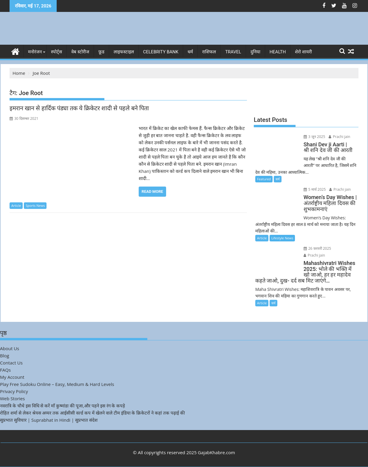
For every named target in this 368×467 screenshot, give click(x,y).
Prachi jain (339, 136)
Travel (233, 52)
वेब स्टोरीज (80, 52)
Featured (264, 179)
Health (278, 52)
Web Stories (12, 398)
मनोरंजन (35, 52)
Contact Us (11, 363)
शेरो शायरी (303, 52)
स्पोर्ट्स (56, 52)
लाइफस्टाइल (124, 52)
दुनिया (255, 52)
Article (16, 205)
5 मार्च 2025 (315, 189)
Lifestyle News (282, 238)
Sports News (35, 205)
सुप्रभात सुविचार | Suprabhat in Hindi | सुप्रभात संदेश (49, 420)
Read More (152, 191)
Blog (4, 356)
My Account (12, 377)
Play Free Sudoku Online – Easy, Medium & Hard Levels (57, 384)
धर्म (190, 52)
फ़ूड (101, 52)
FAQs (5, 370)
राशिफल (209, 52)
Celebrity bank (160, 52)
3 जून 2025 (314, 136)
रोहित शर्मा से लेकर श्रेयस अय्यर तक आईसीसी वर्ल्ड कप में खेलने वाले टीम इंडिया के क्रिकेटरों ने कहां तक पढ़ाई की (92, 413)
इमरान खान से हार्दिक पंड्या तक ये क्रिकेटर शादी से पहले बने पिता (79, 108)
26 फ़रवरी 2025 (317, 248)
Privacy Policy (14, 391)
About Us (9, 348)
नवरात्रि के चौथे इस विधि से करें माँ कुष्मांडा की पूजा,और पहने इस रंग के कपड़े (62, 406)
